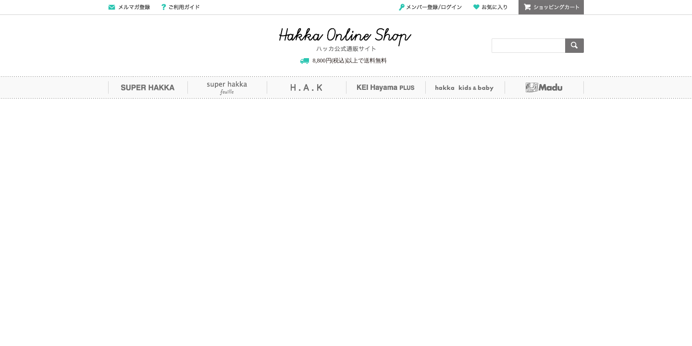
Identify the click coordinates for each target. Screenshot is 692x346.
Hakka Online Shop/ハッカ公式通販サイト (345, 40)
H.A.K (306, 87)
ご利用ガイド (180, 7)
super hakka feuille (227, 87)
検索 (574, 45)
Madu (544, 87)
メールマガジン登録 (129, 7)
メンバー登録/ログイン (430, 7)
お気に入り (490, 7)
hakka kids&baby (465, 87)
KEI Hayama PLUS (386, 87)
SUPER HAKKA (148, 87)
